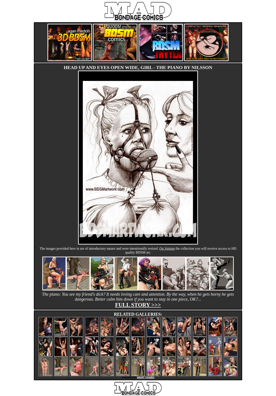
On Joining (167, 248)
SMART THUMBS (145, 377)
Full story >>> (138, 305)
